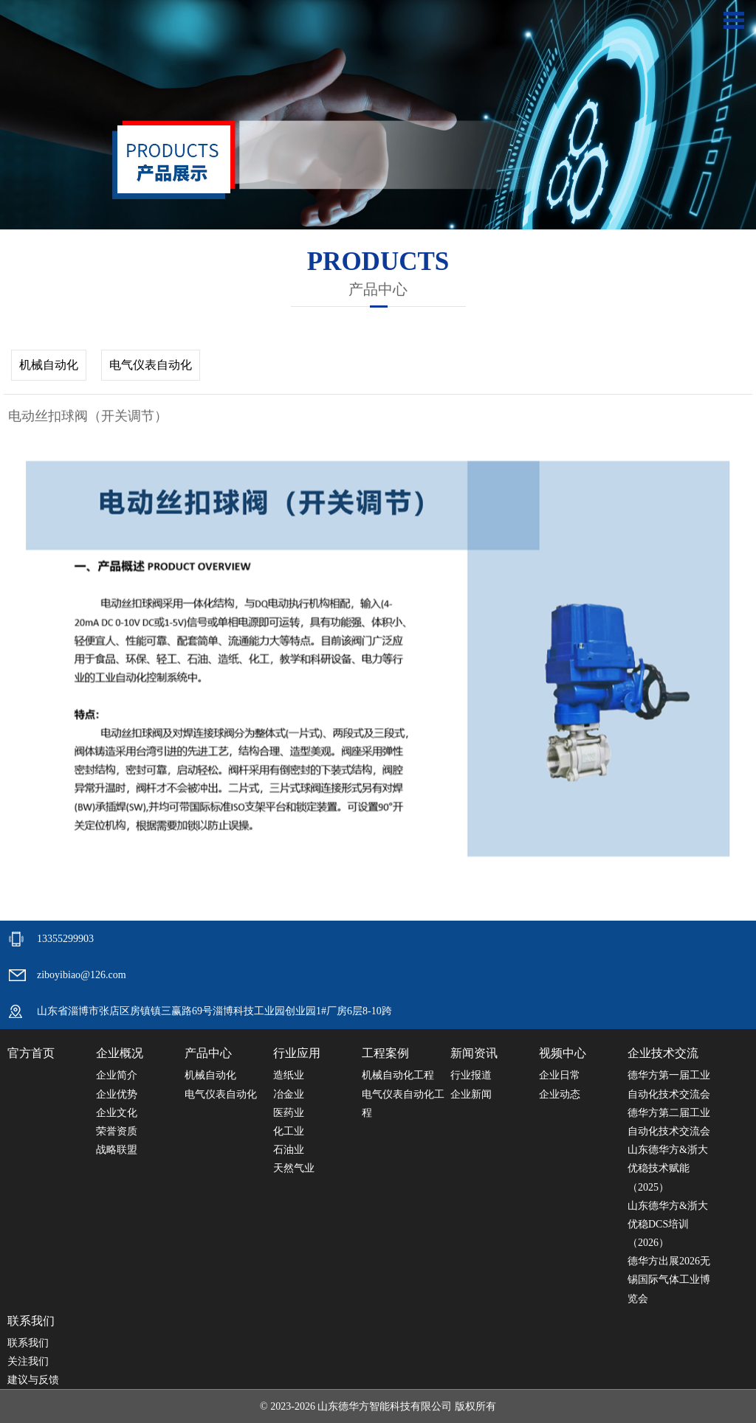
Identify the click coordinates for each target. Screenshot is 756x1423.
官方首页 (31, 1053)
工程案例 (385, 1053)
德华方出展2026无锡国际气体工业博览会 (669, 1279)
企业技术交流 (663, 1053)
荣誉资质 (116, 1131)
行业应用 (296, 1053)
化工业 (288, 1131)
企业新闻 (471, 1094)
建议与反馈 (33, 1379)
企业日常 (559, 1075)
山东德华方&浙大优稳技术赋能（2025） (668, 1168)
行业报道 (471, 1075)
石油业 (288, 1149)
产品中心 (208, 1053)
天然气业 (294, 1168)
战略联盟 (116, 1149)
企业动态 (559, 1094)
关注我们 (28, 1361)
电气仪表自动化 (150, 365)
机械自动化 (48, 365)
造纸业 (288, 1075)
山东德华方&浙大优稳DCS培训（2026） (668, 1224)
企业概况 (119, 1053)
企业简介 (116, 1075)
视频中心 (562, 1053)
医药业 (288, 1112)
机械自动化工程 (398, 1075)
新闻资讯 (474, 1053)
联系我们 (31, 1321)
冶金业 (288, 1094)
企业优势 (116, 1094)
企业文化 (116, 1112)
